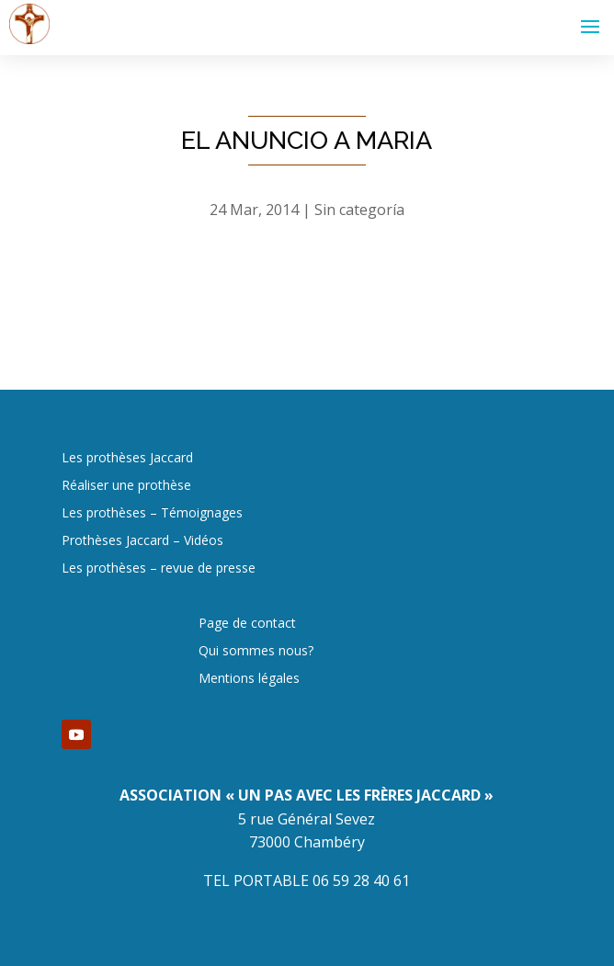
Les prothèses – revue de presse (159, 569)
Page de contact (247, 624)
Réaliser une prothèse (126, 486)
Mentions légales (249, 679)
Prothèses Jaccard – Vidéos (142, 541)
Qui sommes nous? (256, 651)
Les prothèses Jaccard (127, 458)
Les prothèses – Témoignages (152, 513)
